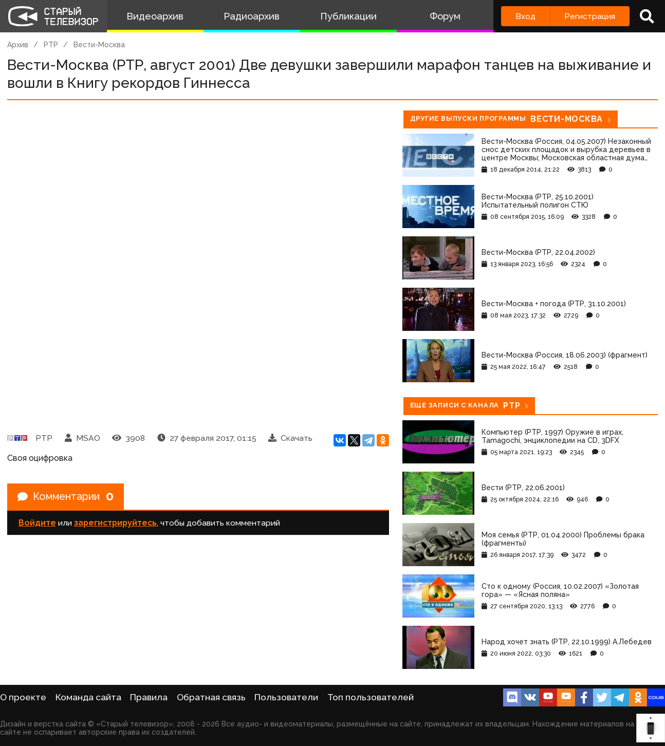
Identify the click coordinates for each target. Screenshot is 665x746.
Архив (17, 45)
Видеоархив (154, 16)
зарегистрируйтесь (115, 523)
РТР (51, 45)
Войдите (37, 523)
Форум (445, 16)
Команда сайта (88, 697)
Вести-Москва (99, 45)
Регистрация (589, 16)
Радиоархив (252, 16)
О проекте (23, 697)
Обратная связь (211, 697)
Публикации (348, 16)
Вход (525, 16)
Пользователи (286, 697)
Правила (149, 697)
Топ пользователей (370, 697)
